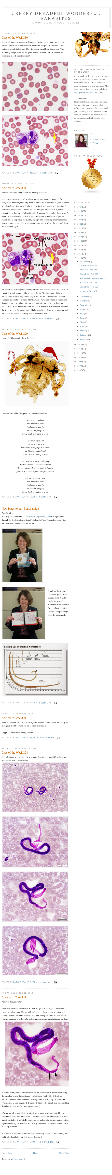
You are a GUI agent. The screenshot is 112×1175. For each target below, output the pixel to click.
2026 (79, 207)
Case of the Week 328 (15, 752)
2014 (79, 258)
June (82, 318)
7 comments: (46, 982)
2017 (79, 245)
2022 (79, 224)
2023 (79, 219)
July (82, 313)
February (84, 335)
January (83, 339)
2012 (79, 348)
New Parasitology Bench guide (20, 508)
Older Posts (64, 1153)
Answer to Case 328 (14, 997)
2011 (79, 353)
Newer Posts (7, 1153)
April (82, 326)
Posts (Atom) (19, 1159)
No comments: (47, 318)
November (85, 296)
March (83, 330)
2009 (79, 361)
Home (36, 1153)
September (85, 305)
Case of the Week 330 (15, 37)
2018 (79, 241)
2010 (79, 357)
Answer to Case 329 (14, 718)
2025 (79, 211)
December (84, 261)
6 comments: (47, 173)
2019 (79, 236)
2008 (79, 366)
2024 (79, 215)
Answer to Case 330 (14, 188)
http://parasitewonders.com (85, 92)
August (83, 309)
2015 (79, 254)
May (82, 322)
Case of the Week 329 (15, 333)
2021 (79, 228)
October (83, 301)
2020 (79, 232)
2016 (79, 249)
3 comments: (46, 497)
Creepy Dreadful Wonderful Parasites (56, 16)
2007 (79, 370)
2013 (79, 344)
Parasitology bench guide (40, 516)
